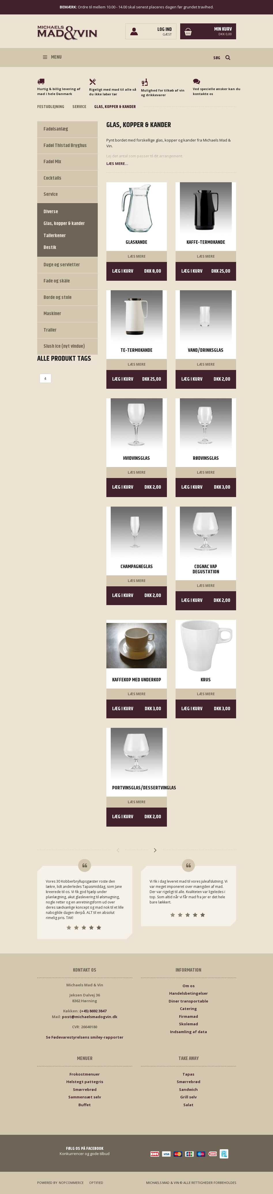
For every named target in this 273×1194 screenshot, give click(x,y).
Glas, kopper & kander (64, 223)
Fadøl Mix (52, 161)
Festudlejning (50, 106)
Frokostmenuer (84, 1074)
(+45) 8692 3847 (93, 1010)
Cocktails (52, 178)
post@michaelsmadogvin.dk (89, 1016)
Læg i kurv (136, 271)
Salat (188, 1104)
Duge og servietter (62, 265)
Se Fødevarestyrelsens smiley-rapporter (84, 1037)
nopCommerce (70, 1182)
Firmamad (188, 1016)
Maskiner (52, 313)
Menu (52, 57)
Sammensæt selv (84, 1097)
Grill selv (188, 1097)
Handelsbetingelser (188, 993)
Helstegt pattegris (84, 1081)
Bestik (50, 247)
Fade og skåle (57, 281)
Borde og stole (57, 297)
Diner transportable (188, 1001)
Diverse (51, 211)
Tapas (188, 1074)
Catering (188, 1008)
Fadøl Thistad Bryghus (65, 145)
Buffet (84, 1104)
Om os (188, 985)
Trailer (50, 330)
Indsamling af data (188, 1031)
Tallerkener (55, 235)
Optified (95, 1182)
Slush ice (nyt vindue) (64, 346)
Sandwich (188, 1089)
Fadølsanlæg (56, 129)
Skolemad (188, 1023)
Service (79, 106)
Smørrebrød (85, 1089)
